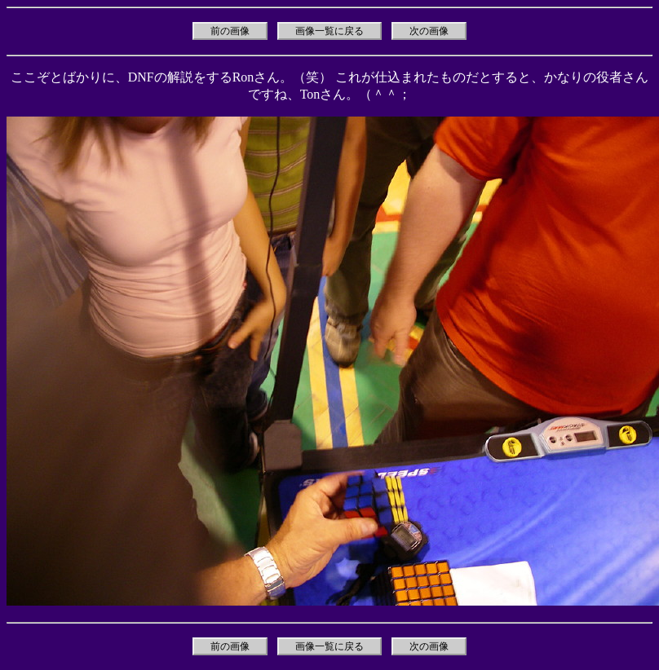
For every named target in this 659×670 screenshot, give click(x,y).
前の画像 (230, 31)
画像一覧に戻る (329, 31)
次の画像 (429, 31)
